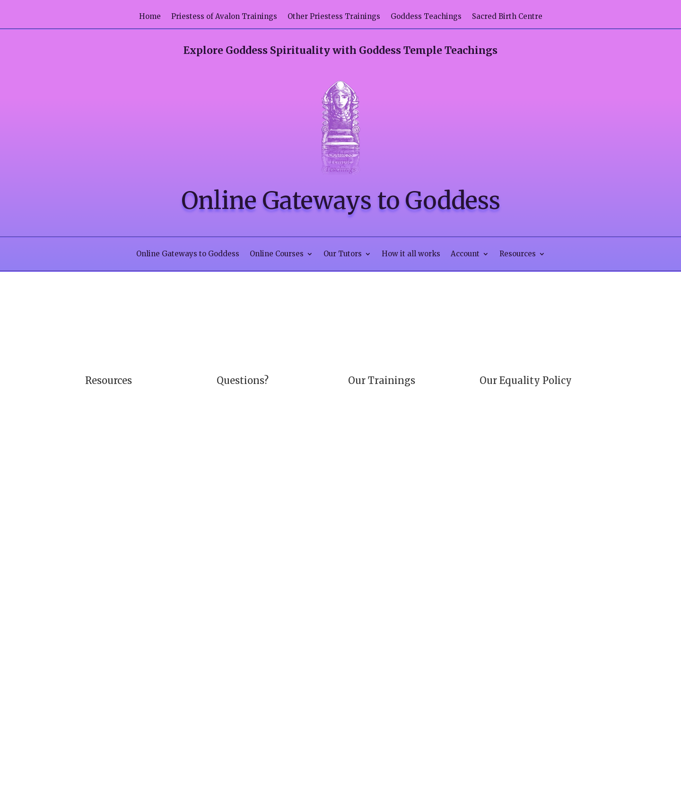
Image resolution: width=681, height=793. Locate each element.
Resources (517, 254)
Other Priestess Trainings (334, 17)
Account (465, 254)
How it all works (411, 254)
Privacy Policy (143, 431)
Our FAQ (230, 395)
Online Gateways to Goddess (187, 254)
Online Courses (277, 254)
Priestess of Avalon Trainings (224, 17)
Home (150, 17)
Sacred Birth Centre (507, 17)
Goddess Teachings (426, 17)
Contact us (143, 413)
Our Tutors (342, 254)
